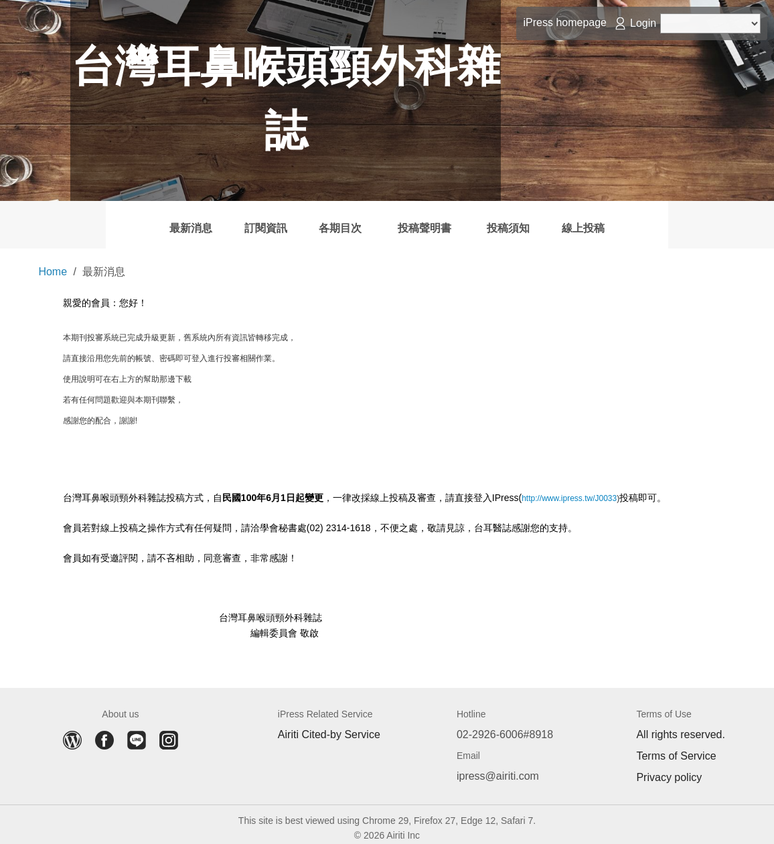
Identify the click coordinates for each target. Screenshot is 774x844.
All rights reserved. (680, 728)
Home (52, 265)
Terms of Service (676, 749)
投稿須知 (553, 220)
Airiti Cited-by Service (329, 728)
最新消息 (117, 220)
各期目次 (322, 220)
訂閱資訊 (220, 220)
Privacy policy (669, 771)
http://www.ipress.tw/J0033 (569, 491)
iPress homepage (565, 22)
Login (643, 23)
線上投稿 (656, 220)
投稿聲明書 (438, 220)
